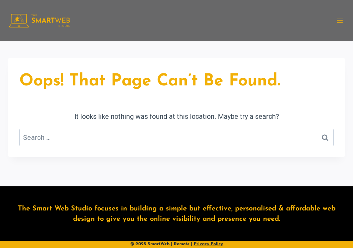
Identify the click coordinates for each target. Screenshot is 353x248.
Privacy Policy (208, 244)
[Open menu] (339, 20)
